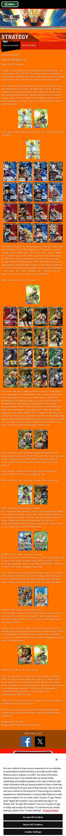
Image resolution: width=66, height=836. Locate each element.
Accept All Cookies (33, 817)
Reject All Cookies (33, 824)
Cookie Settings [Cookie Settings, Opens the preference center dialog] (33, 832)
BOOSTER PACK (29, 45)
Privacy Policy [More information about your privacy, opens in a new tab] (50, 810)
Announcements (10, 44)
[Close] (56, 759)
